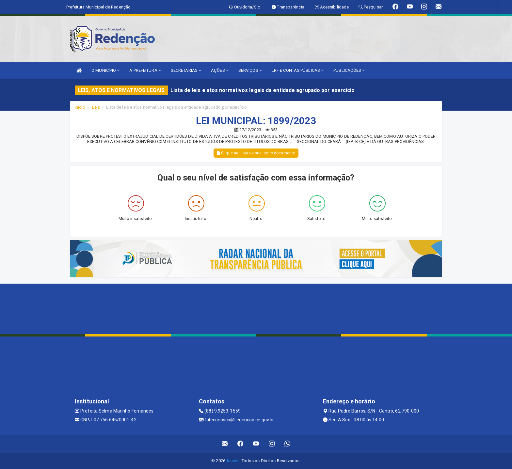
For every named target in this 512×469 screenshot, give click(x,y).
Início (80, 107)
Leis (96, 107)
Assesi (233, 460)
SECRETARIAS (186, 70)
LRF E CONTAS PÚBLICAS (298, 70)
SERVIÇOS (250, 70)
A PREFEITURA (145, 70)
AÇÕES (220, 70)
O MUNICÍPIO (105, 70)
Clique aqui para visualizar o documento (256, 153)
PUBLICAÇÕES (349, 70)
